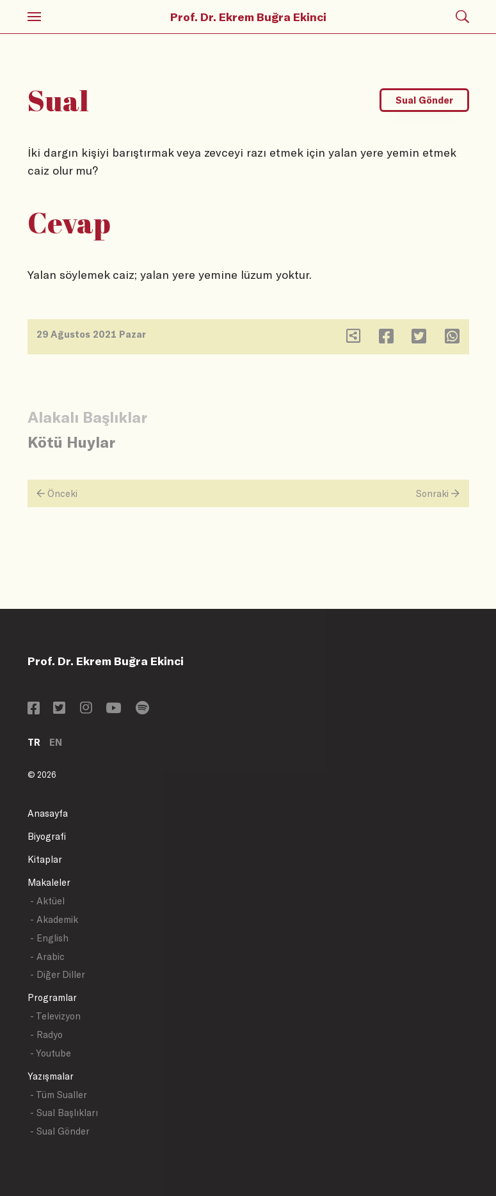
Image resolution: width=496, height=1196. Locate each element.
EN (55, 742)
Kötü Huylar (71, 441)
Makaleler (49, 882)
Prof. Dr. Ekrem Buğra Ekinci (248, 17)
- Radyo (46, 1034)
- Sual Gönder (60, 1131)
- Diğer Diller (57, 974)
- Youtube (50, 1053)
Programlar (52, 997)
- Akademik (54, 919)
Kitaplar (45, 859)
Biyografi (47, 836)
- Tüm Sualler (58, 1094)
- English (49, 937)
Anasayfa (48, 813)
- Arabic (47, 956)
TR (34, 742)
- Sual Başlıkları (64, 1112)
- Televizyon (55, 1016)
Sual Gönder (424, 100)
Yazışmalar (51, 1076)
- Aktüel (47, 900)
